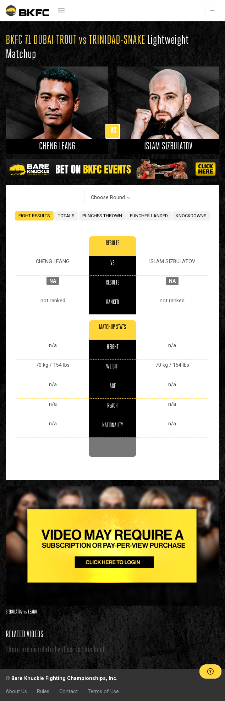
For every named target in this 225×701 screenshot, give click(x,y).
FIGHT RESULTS (34, 215)
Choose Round (108, 197)
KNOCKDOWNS (191, 215)
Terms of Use (103, 691)
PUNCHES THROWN (102, 215)
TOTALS (66, 215)
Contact (68, 691)
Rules (43, 691)
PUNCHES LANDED (149, 215)
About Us (16, 691)
